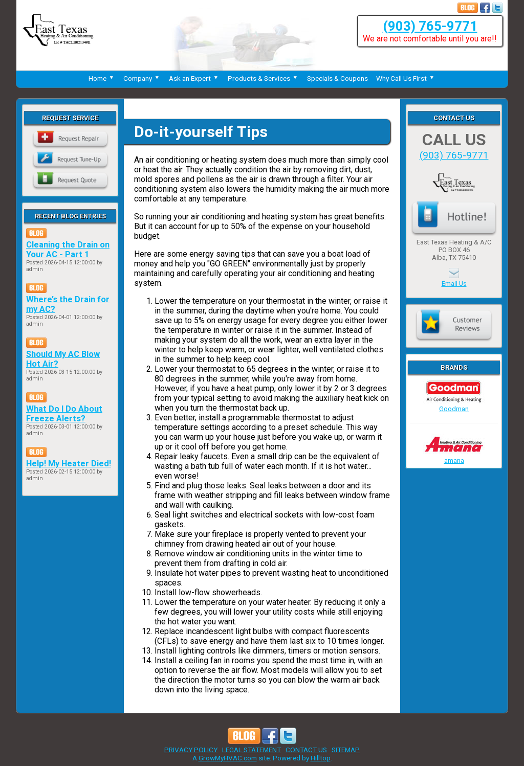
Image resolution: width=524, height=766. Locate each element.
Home (102, 78)
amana (454, 456)
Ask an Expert (194, 78)
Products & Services (263, 78)
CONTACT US (306, 750)
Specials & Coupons (337, 78)
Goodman (454, 405)
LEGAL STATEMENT (251, 750)
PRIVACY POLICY (190, 750)
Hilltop (321, 758)
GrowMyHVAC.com (228, 758)
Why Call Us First (405, 78)
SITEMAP (346, 750)
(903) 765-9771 (430, 26)
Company (142, 78)
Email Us (454, 283)
